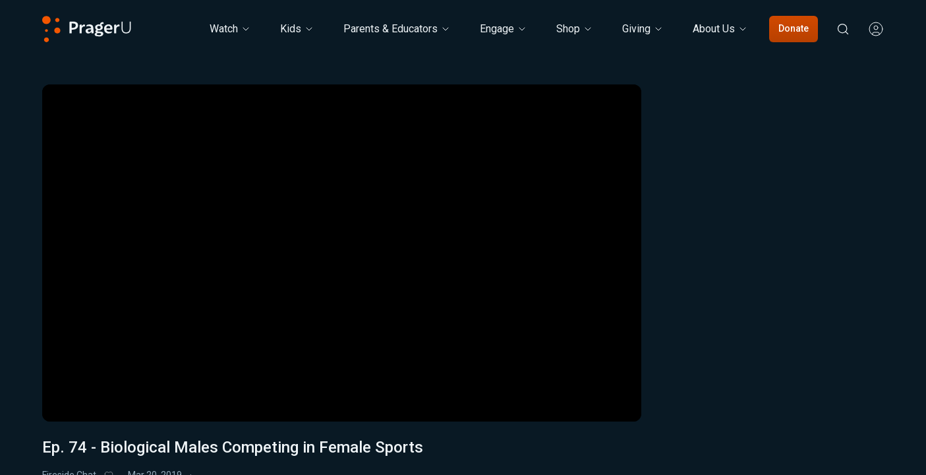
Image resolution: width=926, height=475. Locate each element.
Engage (503, 28)
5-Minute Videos (721, 242)
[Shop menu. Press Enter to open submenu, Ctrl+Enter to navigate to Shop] (574, 29)
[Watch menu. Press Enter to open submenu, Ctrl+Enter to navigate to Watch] (230, 29)
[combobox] (806, 282)
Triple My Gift (377, 453)
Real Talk (806, 242)
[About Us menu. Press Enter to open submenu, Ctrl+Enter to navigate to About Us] (720, 29)
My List (463, 453)
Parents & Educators (397, 28)
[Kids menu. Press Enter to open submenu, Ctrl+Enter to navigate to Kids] (297, 29)
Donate (793, 28)
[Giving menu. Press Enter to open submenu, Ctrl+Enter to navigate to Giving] (643, 29)
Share (542, 453)
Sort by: (700, 281)
